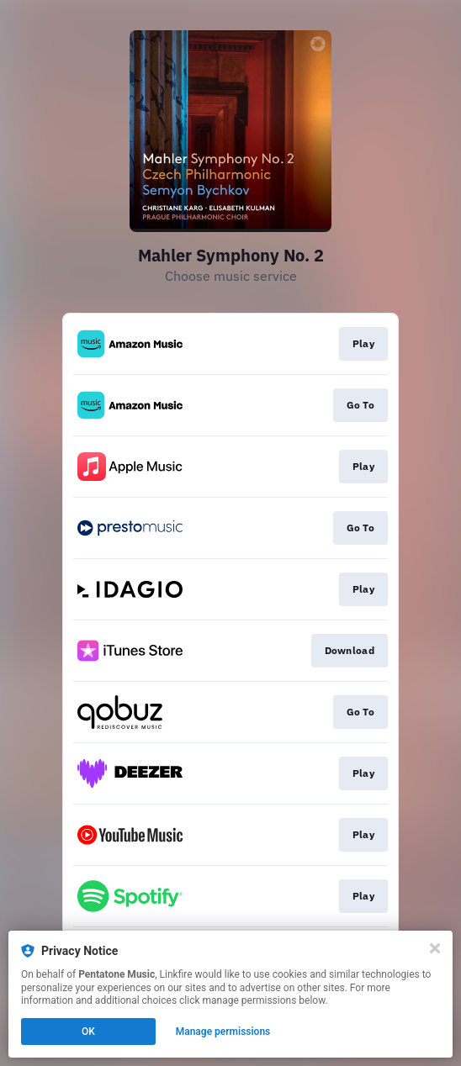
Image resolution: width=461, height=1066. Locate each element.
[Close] (434, 948)
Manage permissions (223, 1031)
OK (88, 1031)
